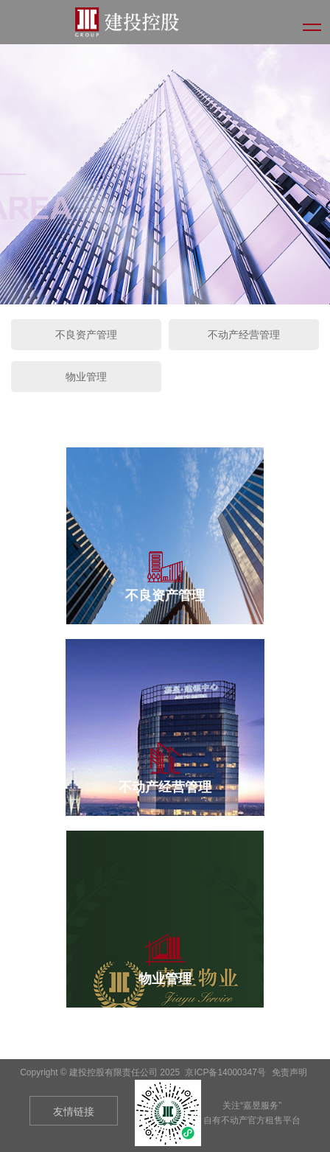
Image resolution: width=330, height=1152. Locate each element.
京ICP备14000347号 (225, 1072)
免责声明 (289, 1072)
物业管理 (86, 377)
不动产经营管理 (244, 335)
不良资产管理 (86, 335)
